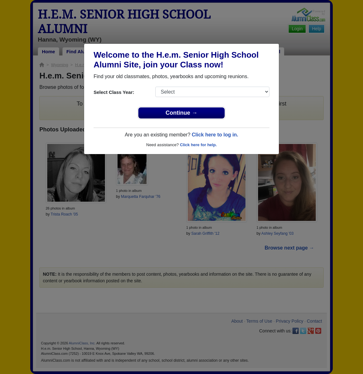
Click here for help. (198, 144)
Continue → (182, 113)
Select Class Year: (114, 92)
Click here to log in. (215, 134)
